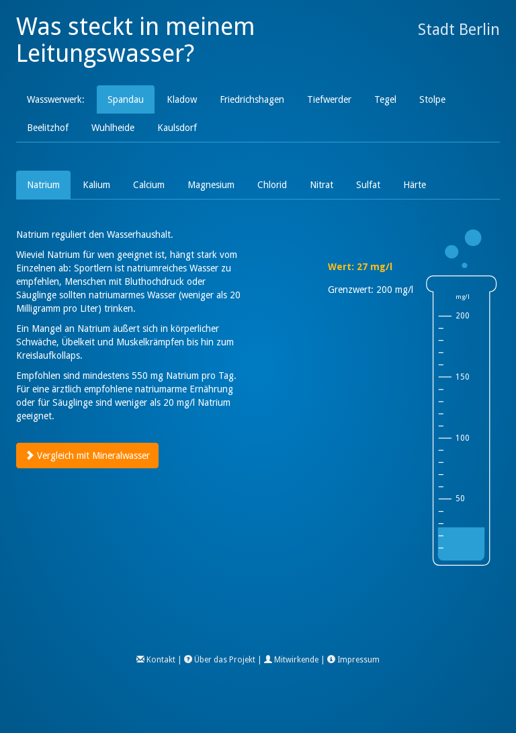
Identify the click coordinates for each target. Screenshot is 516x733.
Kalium (96, 184)
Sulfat (368, 184)
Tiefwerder (329, 99)
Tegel (385, 99)
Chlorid (272, 184)
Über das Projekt (224, 659)
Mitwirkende (296, 659)
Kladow (182, 99)
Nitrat (321, 184)
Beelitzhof (48, 127)
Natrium (43, 184)
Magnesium (210, 184)
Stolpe (432, 99)
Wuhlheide (112, 127)
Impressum (358, 659)
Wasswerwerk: (56, 99)
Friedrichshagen (252, 99)
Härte (414, 184)
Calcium (149, 184)
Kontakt (160, 659)
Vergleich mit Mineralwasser (87, 455)
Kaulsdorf (177, 127)
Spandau (126, 99)
